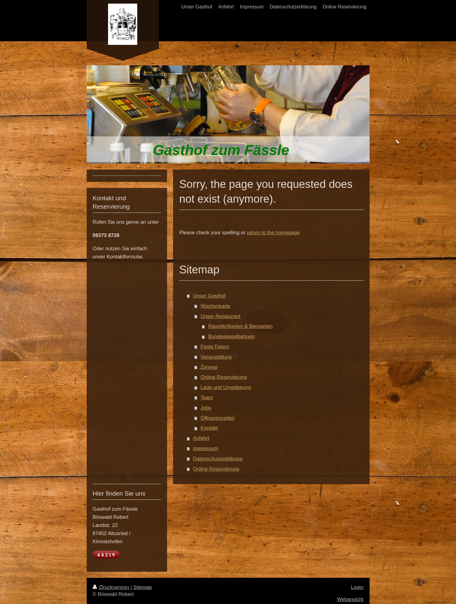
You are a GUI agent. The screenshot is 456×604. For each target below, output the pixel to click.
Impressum (205, 448)
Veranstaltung (215, 357)
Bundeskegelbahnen (231, 336)
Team (206, 397)
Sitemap (142, 587)
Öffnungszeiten (217, 418)
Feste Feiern (214, 347)
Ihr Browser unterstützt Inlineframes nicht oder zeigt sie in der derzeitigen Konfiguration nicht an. (127, 371)
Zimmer (209, 367)
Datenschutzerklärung (217, 459)
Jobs (205, 408)
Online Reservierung (223, 377)
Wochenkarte (215, 306)
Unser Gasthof (209, 296)
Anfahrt (201, 438)
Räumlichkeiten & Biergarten (240, 326)
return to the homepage (273, 232)
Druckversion (112, 587)
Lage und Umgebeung (225, 387)
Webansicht (350, 599)
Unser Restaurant (220, 316)
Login (357, 587)
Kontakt (209, 428)
